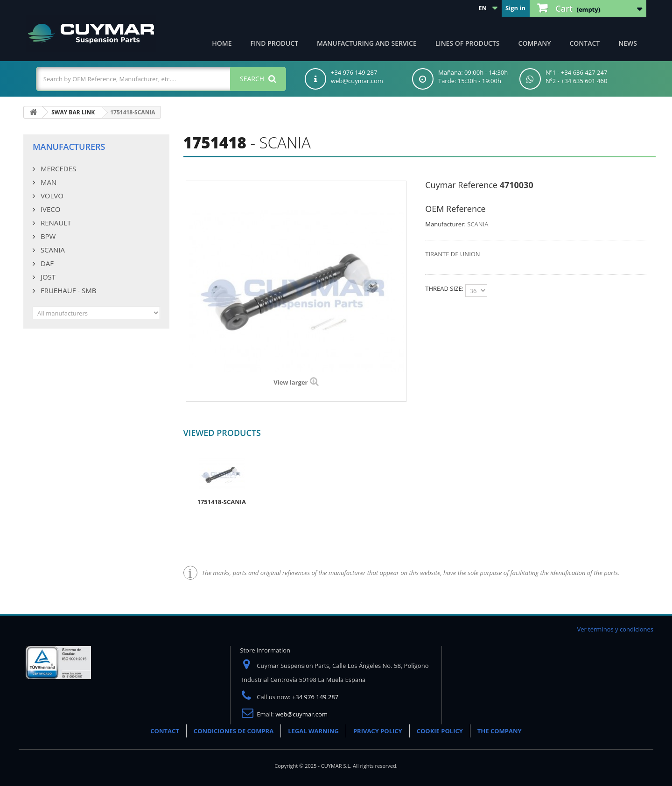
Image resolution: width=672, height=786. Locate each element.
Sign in (515, 8)
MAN (47, 182)
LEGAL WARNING (313, 731)
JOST (47, 276)
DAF (46, 263)
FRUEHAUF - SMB (67, 290)
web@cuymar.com (301, 714)
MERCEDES (57, 168)
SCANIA (52, 249)
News (627, 43)
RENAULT (55, 222)
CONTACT (164, 731)
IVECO (49, 209)
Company (534, 43)
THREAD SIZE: (445, 288)
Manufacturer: (445, 224)
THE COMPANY (499, 731)
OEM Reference (455, 208)
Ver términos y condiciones (615, 629)
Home (221, 43)
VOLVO (51, 195)
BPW (47, 236)
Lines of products (467, 43)
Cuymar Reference (461, 185)
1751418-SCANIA (221, 502)
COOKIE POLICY (440, 731)
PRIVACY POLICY (377, 731)
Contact (584, 43)
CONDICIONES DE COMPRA (233, 731)
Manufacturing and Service (367, 43)
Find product (275, 43)
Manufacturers (69, 146)
